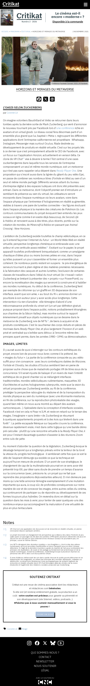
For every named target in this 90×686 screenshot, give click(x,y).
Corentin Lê (12, 629)
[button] (23, 159)
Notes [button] (8, 522)
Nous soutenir (45, 666)
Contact (45, 657)
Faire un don (45, 614)
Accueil (5, 31)
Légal (45, 670)
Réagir (23, 629)
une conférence (65, 128)
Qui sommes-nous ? (45, 652)
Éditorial (26, 31)
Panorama (15, 31)
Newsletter (45, 661)
